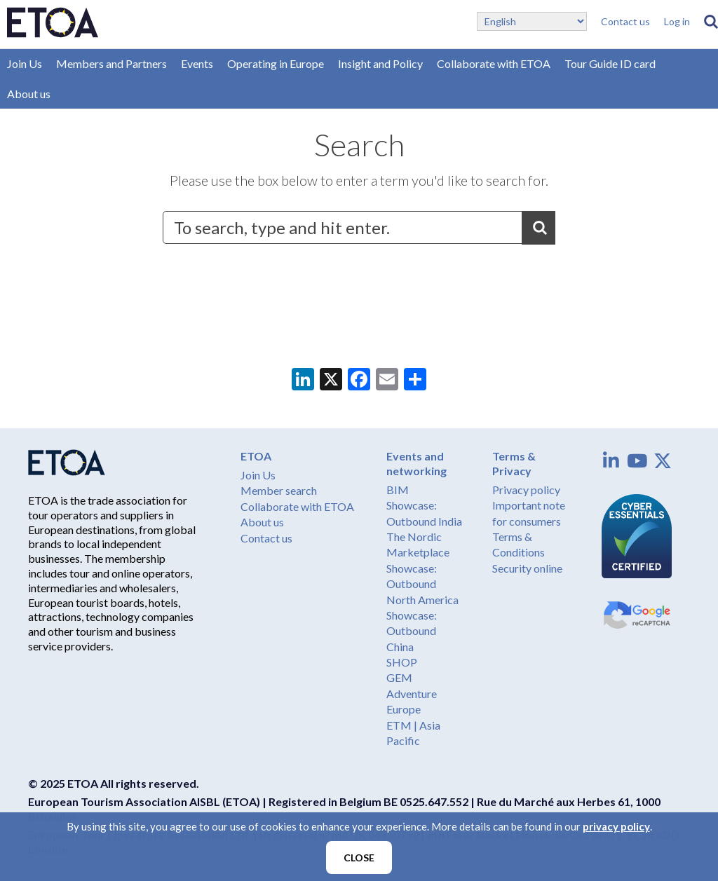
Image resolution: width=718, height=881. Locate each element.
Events (197, 63)
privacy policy (616, 826)
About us (28, 93)
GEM (399, 677)
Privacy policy (526, 489)
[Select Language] (532, 21)
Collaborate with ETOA (493, 63)
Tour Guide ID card (610, 63)
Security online (527, 568)
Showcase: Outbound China (411, 630)
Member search (279, 490)
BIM (397, 489)
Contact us (625, 21)
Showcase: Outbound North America (422, 583)
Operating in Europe (275, 63)
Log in (677, 21)
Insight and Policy (380, 63)
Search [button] (538, 228)
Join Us (24, 63)
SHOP (401, 662)
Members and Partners (111, 63)
